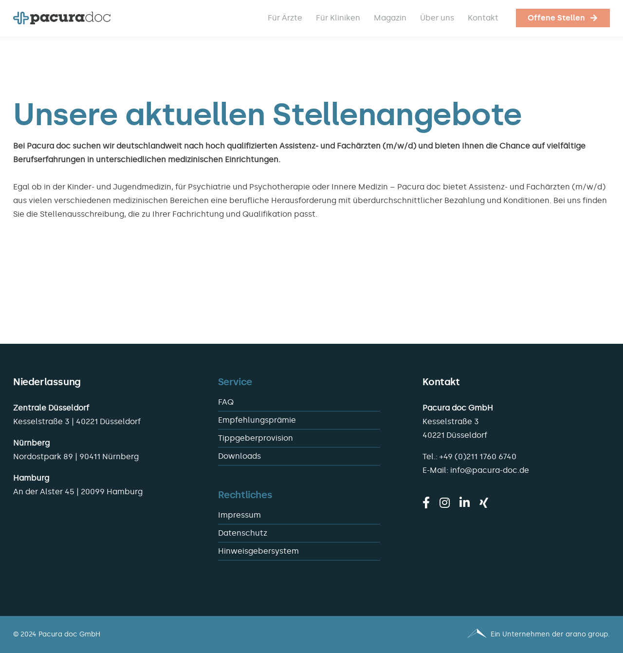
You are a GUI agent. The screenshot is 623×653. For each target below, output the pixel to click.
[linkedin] (464, 502)
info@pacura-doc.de (489, 470)
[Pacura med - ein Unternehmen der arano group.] (465, 634)
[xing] (483, 502)
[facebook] (426, 502)
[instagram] (445, 502)
